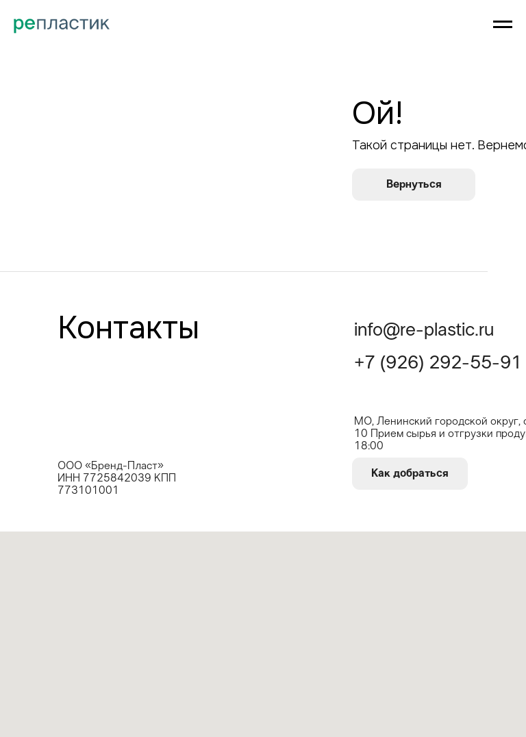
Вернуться (414, 184)
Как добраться (410, 473)
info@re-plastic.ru (424, 331)
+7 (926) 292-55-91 (438, 364)
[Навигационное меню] (502, 25)
